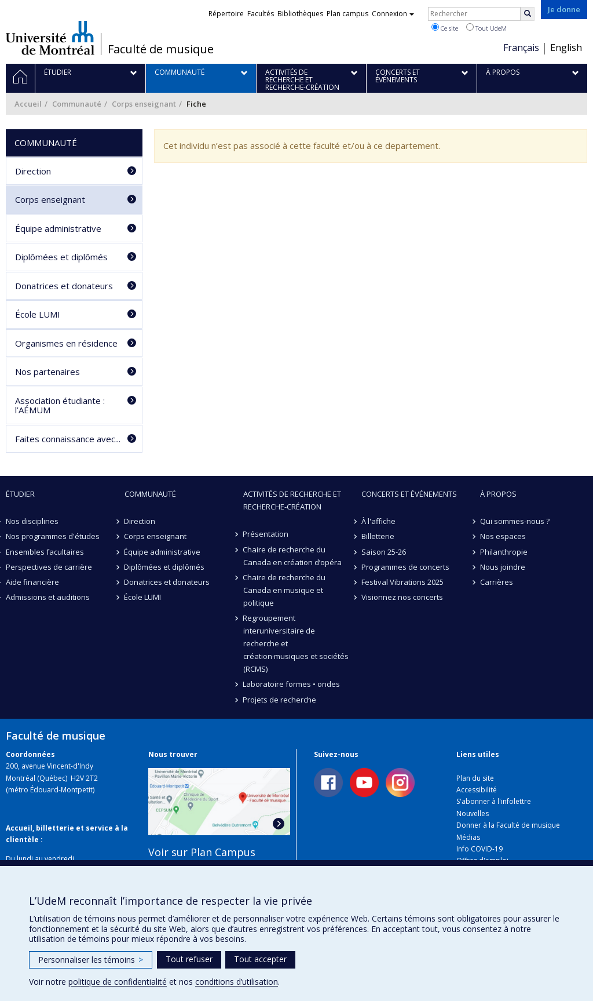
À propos (498, 494)
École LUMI (37, 314)
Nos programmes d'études (53, 536)
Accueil (28, 104)
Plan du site (475, 778)
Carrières (496, 582)
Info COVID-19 (479, 849)
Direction (33, 171)
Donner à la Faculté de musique (508, 825)
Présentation (266, 534)
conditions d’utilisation (236, 981)
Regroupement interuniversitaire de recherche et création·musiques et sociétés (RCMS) (296, 643)
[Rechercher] (528, 14)
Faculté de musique (161, 49)
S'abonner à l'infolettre (493, 801)
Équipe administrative (58, 228)
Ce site (444, 27)
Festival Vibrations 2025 (402, 582)
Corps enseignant (144, 104)
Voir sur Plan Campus (201, 852)
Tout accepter (260, 958)
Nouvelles (472, 813)
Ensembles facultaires (45, 552)
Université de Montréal (50, 37)
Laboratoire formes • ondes (292, 684)
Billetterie (377, 536)
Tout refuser (189, 958)
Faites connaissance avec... (67, 439)
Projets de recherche (280, 699)
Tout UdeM (486, 27)
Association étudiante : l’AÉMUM (60, 405)
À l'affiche (378, 521)
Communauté (76, 104)
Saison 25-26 (383, 552)
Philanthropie (504, 552)
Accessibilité (476, 790)
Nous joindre (502, 567)
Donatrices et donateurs (64, 286)
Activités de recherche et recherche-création (292, 500)
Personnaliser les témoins (90, 959)
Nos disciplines (32, 521)
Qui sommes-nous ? (515, 521)
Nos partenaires (47, 371)
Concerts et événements (409, 494)
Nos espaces (503, 536)
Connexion (393, 14)
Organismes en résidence (66, 343)
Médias (468, 837)
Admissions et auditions (48, 597)
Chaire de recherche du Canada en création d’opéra (292, 555)
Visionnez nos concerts (402, 597)
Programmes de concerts (405, 567)
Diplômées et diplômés (61, 257)
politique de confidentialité (117, 981)
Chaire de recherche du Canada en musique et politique (284, 590)
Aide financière (32, 582)
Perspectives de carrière (49, 567)
